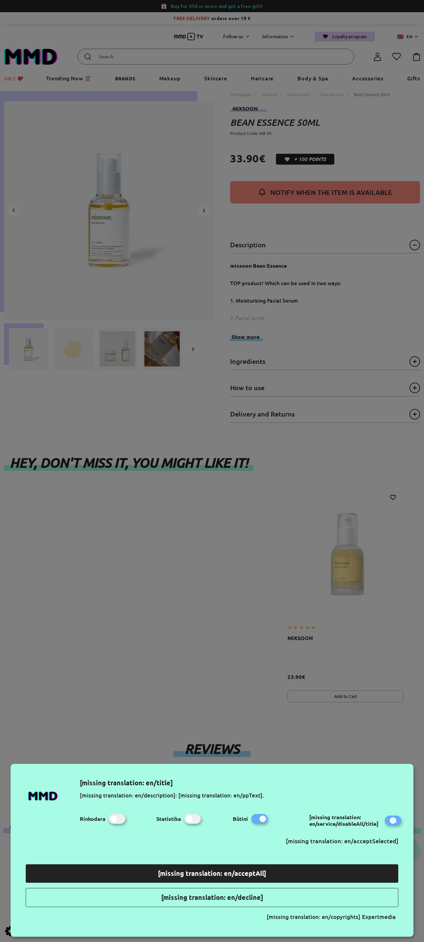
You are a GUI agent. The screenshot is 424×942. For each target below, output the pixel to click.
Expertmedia (379, 917)
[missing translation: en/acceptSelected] (342, 841)
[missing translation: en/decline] (212, 897)
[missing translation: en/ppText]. (221, 795)
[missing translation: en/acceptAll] (212, 873)
